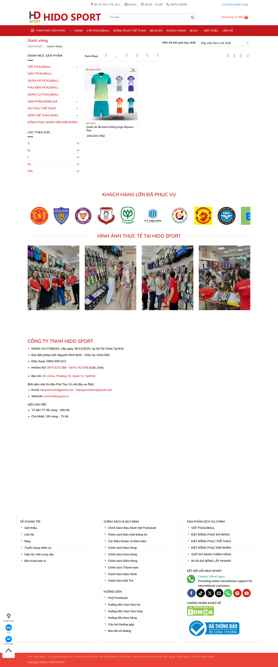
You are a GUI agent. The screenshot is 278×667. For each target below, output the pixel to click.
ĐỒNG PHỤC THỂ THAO (129, 30)
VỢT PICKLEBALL (98, 30)
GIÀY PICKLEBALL (40, 73)
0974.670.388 (56, 367)
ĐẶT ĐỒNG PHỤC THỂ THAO (115, 656)
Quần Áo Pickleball (43, 80)
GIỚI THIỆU (211, 30)
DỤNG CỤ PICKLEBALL (43, 94)
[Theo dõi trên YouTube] (246, 593)
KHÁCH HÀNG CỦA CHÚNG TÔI (150, 656)
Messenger (8, 640)
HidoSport (35, 46)
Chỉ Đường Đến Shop (235, 4)
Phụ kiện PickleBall (43, 87)
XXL (30, 171)
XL (29, 164)
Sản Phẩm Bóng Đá (42, 101)
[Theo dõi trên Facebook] (191, 593)
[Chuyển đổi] (77, 66)
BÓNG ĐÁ (156, 30)
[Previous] (24, 216)
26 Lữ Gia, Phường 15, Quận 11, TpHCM (68, 376)
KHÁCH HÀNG (176, 30)
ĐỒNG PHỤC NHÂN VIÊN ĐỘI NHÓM (52, 122)
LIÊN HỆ (228, 30)
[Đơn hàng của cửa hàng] (224, 42)
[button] (235, 17)
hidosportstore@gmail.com (94, 390)
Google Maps (8, 617)
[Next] (253, 216)
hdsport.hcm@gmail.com (56, 390)
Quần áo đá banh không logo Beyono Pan (110, 128)
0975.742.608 (79, 367)
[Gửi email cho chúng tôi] (219, 593)
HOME (78, 30)
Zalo (8, 628)
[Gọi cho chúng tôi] (228, 593)
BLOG (195, 30)
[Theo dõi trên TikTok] (200, 593)
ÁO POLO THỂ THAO (42, 108)
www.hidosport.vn (56, 396)
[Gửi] (193, 17)
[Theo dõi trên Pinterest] (237, 593)
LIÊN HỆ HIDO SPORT (203, 656)
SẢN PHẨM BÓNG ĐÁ (61, 656)
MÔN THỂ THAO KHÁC (43, 115)
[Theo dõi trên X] (210, 593)
